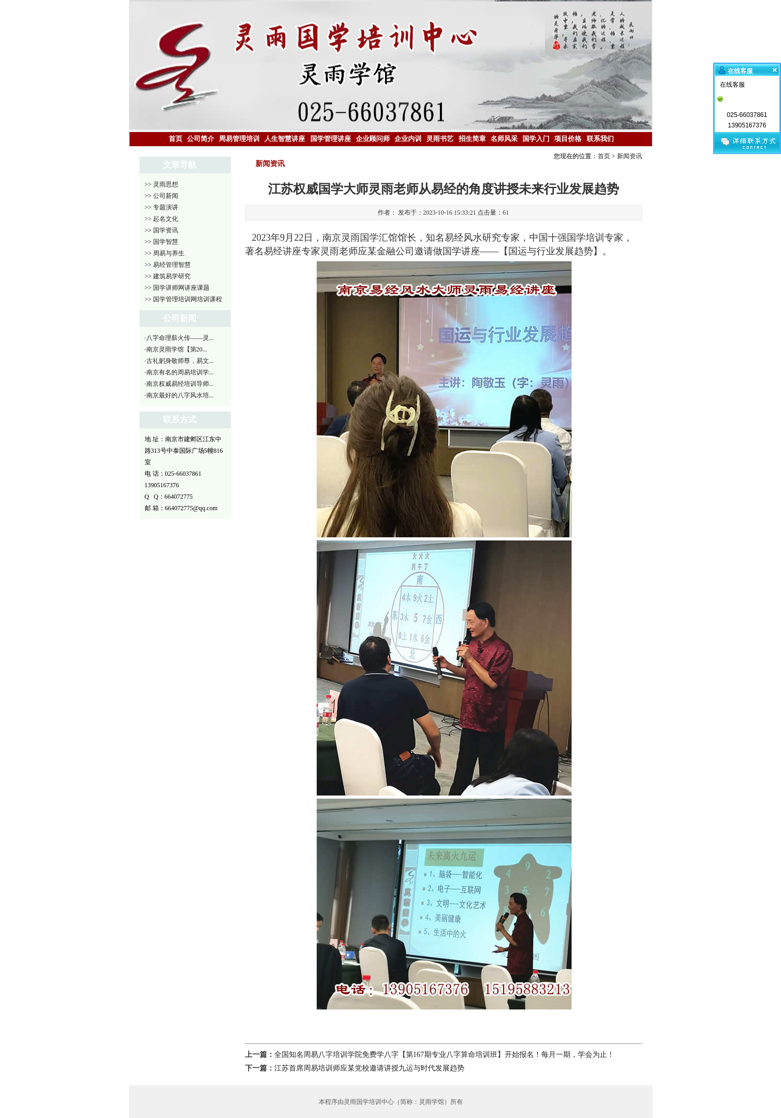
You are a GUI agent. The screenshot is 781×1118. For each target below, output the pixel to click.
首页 (175, 139)
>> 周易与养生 (165, 253)
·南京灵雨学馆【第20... (176, 349)
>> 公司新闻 (162, 195)
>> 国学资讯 (162, 230)
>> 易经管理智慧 (168, 264)
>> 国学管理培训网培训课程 (184, 299)
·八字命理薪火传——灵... (179, 338)
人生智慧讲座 (284, 139)
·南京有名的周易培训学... (179, 372)
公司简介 (200, 139)
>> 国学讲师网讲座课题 (177, 287)
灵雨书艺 (439, 139)
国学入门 (536, 139)
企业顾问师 (373, 139)
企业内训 (408, 139)
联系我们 (600, 139)
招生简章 (472, 139)
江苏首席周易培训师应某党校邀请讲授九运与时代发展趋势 (369, 1068)
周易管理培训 (239, 139)
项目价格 (567, 139)
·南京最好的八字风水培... (179, 395)
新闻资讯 (629, 156)
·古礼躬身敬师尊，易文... (179, 360)
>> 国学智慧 (162, 241)
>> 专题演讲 (162, 207)
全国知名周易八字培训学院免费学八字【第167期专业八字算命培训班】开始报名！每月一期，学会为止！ (444, 1054)
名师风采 (504, 139)
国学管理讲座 (330, 139)
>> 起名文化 (162, 218)
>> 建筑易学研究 (168, 276)
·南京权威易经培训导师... (179, 383)
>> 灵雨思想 (162, 184)
